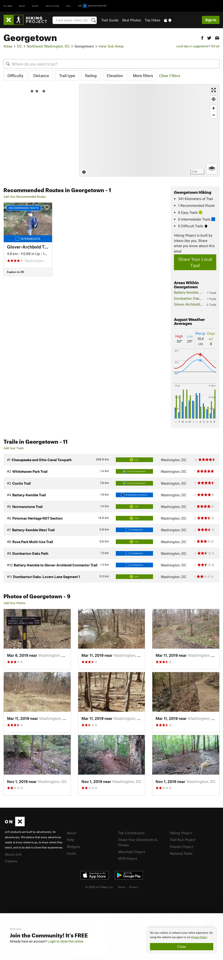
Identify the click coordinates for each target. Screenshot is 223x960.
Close (181, 946)
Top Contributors (131, 833)
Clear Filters (169, 75)
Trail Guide (110, 20)
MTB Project (127, 858)
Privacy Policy (199, 937)
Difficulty (15, 75)
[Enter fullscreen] (213, 90)
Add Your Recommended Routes (24, 196)
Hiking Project (181, 833)
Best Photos (131, 20)
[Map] (149, 130)
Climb (7, 5)
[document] (181, 940)
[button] (202, 37)
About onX (13, 854)
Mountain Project (131, 852)
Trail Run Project (183, 839)
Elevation (115, 75)
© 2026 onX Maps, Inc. (99, 887)
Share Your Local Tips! (195, 262)
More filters (143, 75)
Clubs (71, 853)
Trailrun (52, 5)
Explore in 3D (15, 271)
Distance (41, 75)
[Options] (211, 168)
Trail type (67, 75)
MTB (22, 5)
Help (70, 839)
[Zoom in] (213, 108)
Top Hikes (152, 20)
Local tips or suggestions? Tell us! (198, 46)
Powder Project (181, 846)
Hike (35, 5)
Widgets (73, 846)
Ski (68, 5)
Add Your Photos (14, 603)
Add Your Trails (13, 448)
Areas (7, 46)
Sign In (210, 20)
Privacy (133, 887)
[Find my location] (213, 99)
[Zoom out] (213, 115)
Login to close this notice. (66, 941)
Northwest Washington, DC (48, 46)
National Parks (181, 853)
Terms (121, 887)
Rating (91, 75)
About (71, 833)
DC (19, 46)
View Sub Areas (111, 46)
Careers (11, 861)
